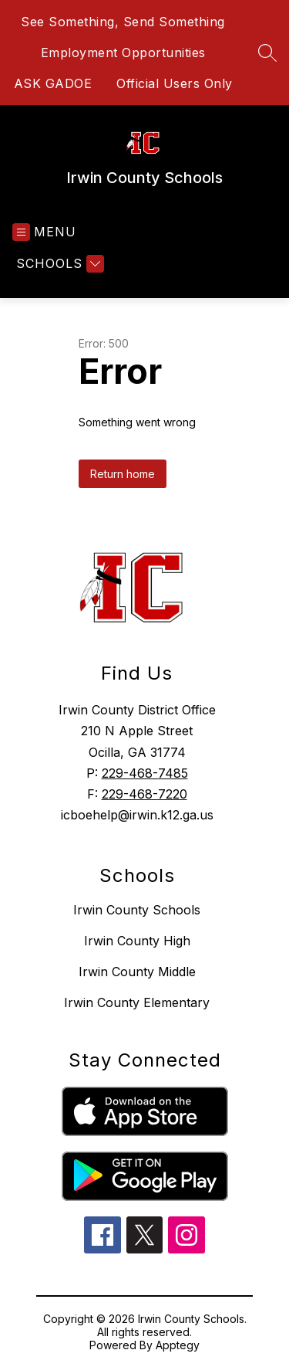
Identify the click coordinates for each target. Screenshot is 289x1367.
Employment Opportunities (123, 52)
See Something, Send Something (123, 21)
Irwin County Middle (137, 971)
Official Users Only (174, 83)
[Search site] (267, 52)
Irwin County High (137, 940)
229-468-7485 (145, 773)
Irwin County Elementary (137, 1002)
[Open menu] (44, 232)
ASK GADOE (53, 83)
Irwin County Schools (136, 910)
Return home (122, 473)
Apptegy (178, 1345)
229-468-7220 (144, 794)
